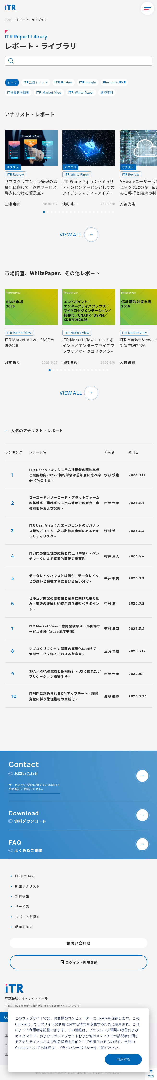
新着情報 (21, 896)
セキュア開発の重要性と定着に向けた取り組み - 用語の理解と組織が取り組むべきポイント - (64, 603)
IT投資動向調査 (18, 92)
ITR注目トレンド (36, 82)
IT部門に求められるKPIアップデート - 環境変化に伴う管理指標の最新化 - (63, 696)
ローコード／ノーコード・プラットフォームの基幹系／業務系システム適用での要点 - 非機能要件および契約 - (64, 503)
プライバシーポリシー (76, 1047)
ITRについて (24, 875)
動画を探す (23, 926)
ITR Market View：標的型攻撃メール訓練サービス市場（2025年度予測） (64, 629)
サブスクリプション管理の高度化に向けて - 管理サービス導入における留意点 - (63, 651)
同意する (123, 1059)
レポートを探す (27, 916)
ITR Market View (48, 92)
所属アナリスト (27, 886)
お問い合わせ (78, 943)
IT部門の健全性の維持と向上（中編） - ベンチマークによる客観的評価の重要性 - (64, 556)
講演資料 (107, 92)
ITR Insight (87, 82)
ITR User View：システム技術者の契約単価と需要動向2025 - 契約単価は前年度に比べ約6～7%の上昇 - (65, 475)
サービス (21, 906)
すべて (12, 82)
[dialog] (78, 1040)
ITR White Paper (81, 92)
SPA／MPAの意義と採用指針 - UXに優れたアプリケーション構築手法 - (65, 674)
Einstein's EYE (114, 82)
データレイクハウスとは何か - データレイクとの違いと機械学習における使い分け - (64, 578)
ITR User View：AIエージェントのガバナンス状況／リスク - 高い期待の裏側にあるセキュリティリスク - (64, 530)
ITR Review (63, 82)
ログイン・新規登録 (81, 962)
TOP (8, 20)
